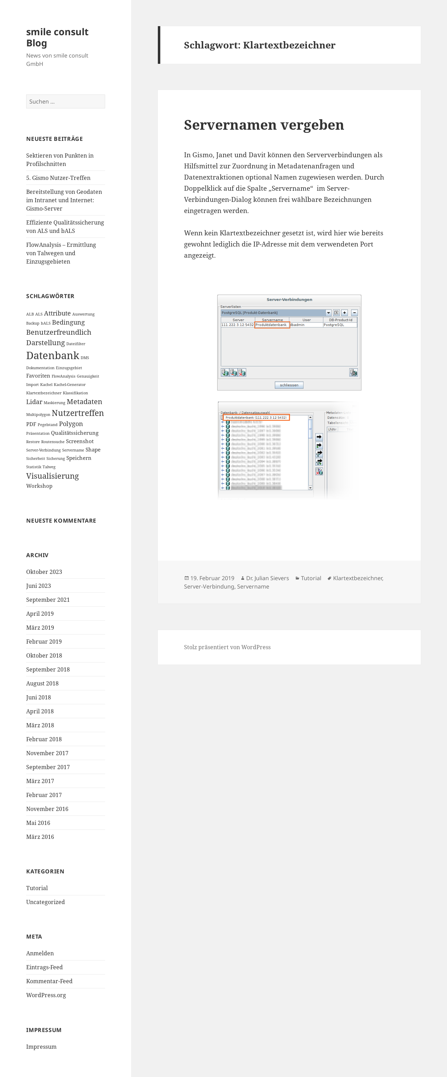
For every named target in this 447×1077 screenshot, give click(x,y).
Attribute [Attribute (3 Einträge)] (57, 313)
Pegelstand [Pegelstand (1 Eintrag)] (48, 424)
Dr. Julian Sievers (267, 578)
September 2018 (48, 669)
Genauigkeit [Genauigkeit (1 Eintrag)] (88, 376)
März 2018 (40, 725)
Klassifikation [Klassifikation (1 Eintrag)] (75, 392)
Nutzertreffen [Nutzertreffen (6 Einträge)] (78, 412)
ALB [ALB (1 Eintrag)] (30, 314)
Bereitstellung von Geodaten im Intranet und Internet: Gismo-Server (64, 200)
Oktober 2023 (44, 572)
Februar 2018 (44, 739)
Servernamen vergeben (264, 124)
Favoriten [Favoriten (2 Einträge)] (38, 375)
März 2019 (40, 627)
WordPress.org (46, 995)
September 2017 (48, 767)
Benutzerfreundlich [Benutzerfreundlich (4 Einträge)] (58, 332)
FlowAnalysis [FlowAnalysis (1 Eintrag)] (63, 376)
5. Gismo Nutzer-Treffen (58, 178)
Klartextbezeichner (357, 578)
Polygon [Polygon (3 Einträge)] (71, 423)
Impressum (41, 1047)
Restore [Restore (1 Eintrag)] (33, 441)
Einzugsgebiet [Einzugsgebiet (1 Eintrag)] (69, 367)
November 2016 (47, 809)
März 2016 (40, 837)
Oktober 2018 (44, 655)
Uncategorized (45, 902)
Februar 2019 (44, 641)
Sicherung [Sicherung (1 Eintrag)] (55, 458)
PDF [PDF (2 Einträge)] (31, 423)
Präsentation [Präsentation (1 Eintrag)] (38, 433)
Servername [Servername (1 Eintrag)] (73, 450)
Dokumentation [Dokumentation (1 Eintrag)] (40, 367)
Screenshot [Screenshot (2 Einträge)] (80, 441)
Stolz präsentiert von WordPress (227, 647)
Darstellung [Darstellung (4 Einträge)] (45, 342)
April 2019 (40, 613)
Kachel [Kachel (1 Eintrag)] (46, 384)
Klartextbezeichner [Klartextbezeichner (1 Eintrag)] (43, 392)
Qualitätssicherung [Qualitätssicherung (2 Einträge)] (74, 432)
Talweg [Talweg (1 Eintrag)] (49, 466)
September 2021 (48, 600)
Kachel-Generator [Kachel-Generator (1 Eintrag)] (70, 384)
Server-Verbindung (209, 586)
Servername (253, 586)
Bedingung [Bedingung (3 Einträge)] (68, 322)
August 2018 (42, 683)
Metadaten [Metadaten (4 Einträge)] (84, 401)
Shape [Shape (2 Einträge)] (93, 449)
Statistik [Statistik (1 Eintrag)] (33, 466)
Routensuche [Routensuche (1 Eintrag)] (53, 441)
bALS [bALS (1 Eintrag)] (46, 323)
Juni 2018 (38, 697)
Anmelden (40, 953)
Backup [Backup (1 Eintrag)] (32, 323)
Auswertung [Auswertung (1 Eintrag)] (83, 314)
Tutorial (37, 888)
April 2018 (40, 711)
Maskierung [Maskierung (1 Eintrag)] (54, 402)
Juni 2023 (38, 586)
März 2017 (40, 781)
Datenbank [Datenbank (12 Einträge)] (52, 355)
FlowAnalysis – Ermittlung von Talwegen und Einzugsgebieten (61, 253)
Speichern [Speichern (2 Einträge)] (78, 457)
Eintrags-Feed (44, 967)
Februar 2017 (44, 795)
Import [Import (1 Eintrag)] (32, 384)
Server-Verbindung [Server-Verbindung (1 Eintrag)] (43, 450)
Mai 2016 (38, 823)
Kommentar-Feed (49, 981)
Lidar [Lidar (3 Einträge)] (34, 401)
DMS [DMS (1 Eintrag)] (85, 357)
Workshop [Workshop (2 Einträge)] (39, 485)
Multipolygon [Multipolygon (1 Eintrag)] (38, 414)
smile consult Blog (57, 37)
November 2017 (47, 753)
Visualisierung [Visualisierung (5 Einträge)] (52, 476)
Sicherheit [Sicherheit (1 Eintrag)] (35, 458)
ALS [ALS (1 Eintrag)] (39, 314)
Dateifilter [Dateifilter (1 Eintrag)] (75, 343)
